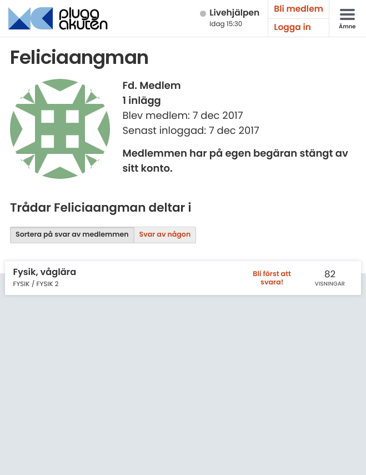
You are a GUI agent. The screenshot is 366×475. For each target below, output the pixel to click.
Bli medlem (298, 9)
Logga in (292, 27)
